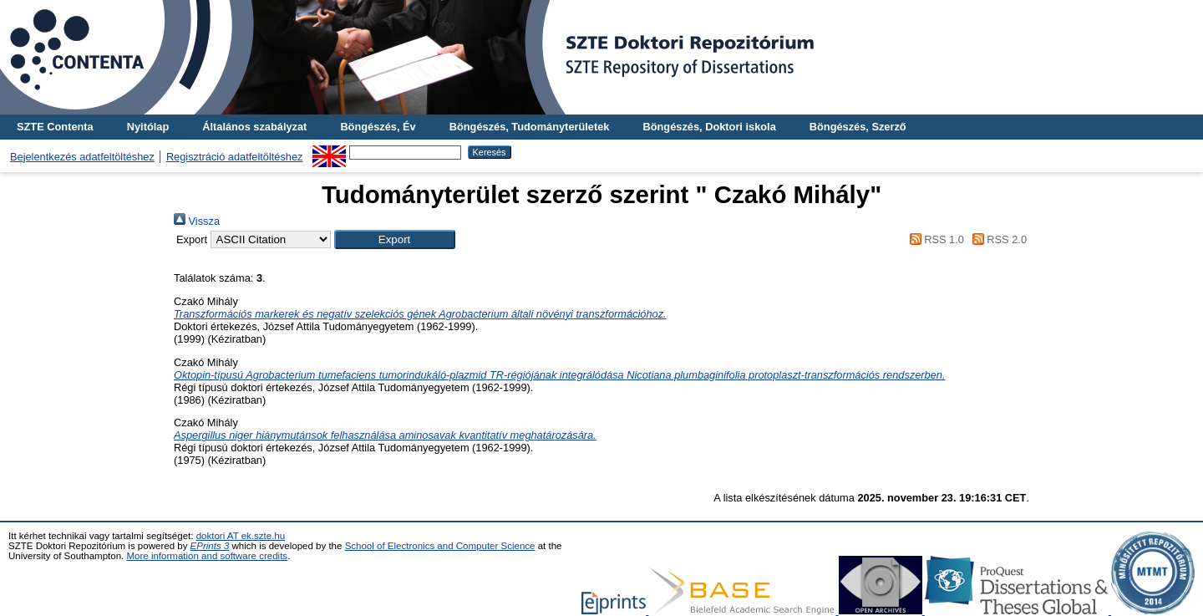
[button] (394, 239)
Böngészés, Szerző (858, 126)
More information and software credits (206, 556)
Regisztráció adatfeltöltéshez (234, 156)
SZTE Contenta (55, 126)
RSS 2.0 (997, 239)
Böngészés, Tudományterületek (529, 126)
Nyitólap (148, 126)
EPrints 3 (210, 546)
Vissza (197, 221)
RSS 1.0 (934, 239)
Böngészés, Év (377, 126)
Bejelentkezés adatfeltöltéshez (82, 156)
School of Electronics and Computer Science (440, 546)
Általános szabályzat (254, 126)
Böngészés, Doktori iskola (708, 126)
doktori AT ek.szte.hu (240, 536)
